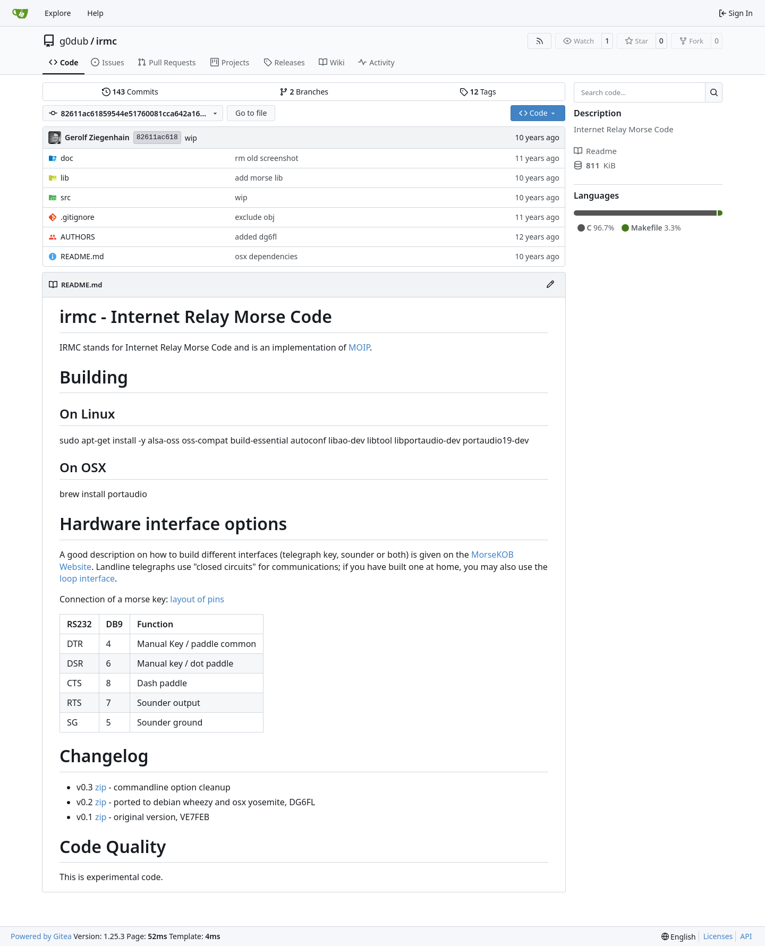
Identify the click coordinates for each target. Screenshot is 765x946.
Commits (130, 92)
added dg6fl (256, 237)
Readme (595, 151)
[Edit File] (550, 285)
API (746, 936)
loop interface (87, 578)
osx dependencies (266, 256)
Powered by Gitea (41, 936)
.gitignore (78, 217)
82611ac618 (157, 137)
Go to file (251, 113)
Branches (303, 92)
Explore (58, 13)
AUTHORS (78, 237)
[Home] (20, 13)
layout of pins (197, 599)
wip (191, 138)
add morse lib (259, 178)
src (66, 197)
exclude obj (255, 217)
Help (95, 13)
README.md (82, 256)
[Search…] (713, 92)
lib (65, 178)
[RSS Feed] (540, 41)
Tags (478, 92)
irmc (106, 41)
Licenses (718, 936)
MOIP (359, 347)
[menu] (678, 937)
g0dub (74, 41)
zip (101, 787)
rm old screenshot (266, 158)
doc (67, 158)
